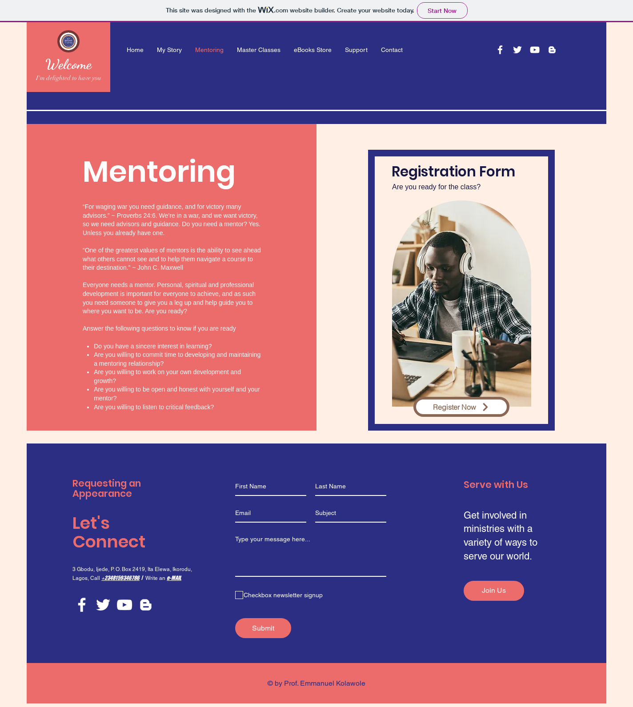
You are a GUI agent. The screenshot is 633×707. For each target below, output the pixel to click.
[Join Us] (494, 591)
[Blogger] (552, 50)
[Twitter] (517, 50)
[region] (461, 290)
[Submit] (263, 628)
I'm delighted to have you (68, 78)
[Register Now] (461, 407)
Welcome (68, 64)
